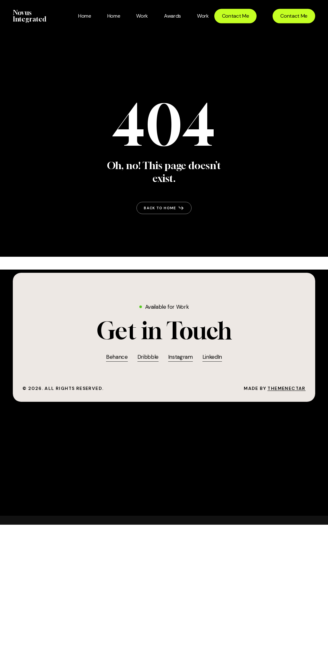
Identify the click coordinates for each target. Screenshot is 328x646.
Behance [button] (117, 356)
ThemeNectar (286, 388)
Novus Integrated (29, 16)
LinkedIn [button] (212, 356)
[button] (164, 208)
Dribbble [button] (148, 356)
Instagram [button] (180, 356)
